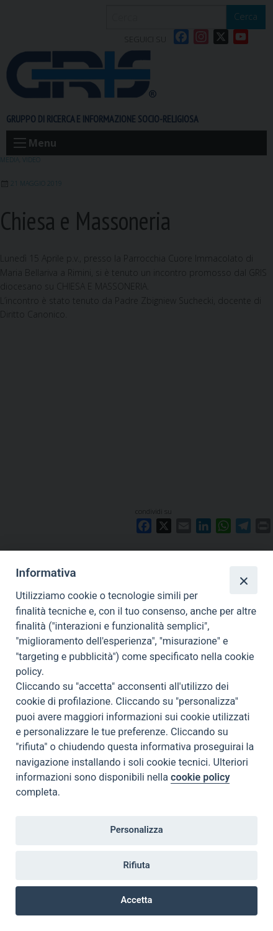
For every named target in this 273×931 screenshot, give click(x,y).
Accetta (137, 900)
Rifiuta (136, 865)
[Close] (243, 580)
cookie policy (200, 777)
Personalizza (136, 829)
